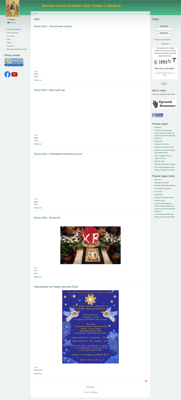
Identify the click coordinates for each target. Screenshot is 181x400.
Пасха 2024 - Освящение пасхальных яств (58, 153)
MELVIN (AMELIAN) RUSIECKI (165, 164)
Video (9, 39)
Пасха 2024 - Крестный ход (49, 90)
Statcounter (90, 387)
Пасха (36, 77)
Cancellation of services (162, 188)
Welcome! (157, 127)
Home (36, 13)
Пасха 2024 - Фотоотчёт (47, 217)
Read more (37, 80)
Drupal (95, 392)
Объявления (38, 370)
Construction (158, 195)
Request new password (162, 40)
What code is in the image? (165, 68)
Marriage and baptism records (17, 49)
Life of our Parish (12, 33)
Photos (9, 43)
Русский (11, 23)
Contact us (10, 46)
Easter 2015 (158, 141)
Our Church (11, 36)
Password (164, 33)
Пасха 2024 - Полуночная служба (53, 26)
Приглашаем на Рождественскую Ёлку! (56, 286)
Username (164, 26)
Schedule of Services (14, 29)
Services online (159, 161)
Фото (35, 271)
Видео (36, 74)
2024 (35, 71)
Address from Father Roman (164, 147)
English (11, 20)
